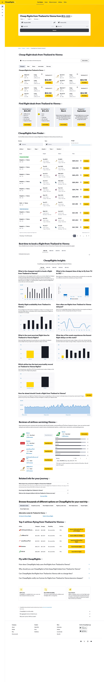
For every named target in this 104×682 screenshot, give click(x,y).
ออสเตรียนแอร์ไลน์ (30, 449)
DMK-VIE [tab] (51, 250)
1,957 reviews (29, 462)
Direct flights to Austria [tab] (48, 505)
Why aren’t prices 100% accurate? (55, 616)
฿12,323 (65, 16)
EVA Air (28, 433)
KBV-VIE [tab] (64, 250)
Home (19, 48)
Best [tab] (28, 66)
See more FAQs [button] (43, 496)
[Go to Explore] (2, 15)
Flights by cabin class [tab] (61, 505)
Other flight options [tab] (73, 505)
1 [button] (74, 236)
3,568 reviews (29, 445)
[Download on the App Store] (83, 631)
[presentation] (71, 16)
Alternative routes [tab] (24, 505)
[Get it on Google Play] (83, 627)
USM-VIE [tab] (58, 250)
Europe (23, 48)
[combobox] (23, 19)
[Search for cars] (2, 12)
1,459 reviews (29, 437)
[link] (27, 124)
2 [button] (77, 236)
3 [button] (80, 236)
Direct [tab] (33, 66)
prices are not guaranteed (47, 607)
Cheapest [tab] (22, 66)
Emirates (28, 441)
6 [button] (86, 236)
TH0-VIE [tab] (42, 267)
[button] (2, 2)
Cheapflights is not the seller (55, 611)
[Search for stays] (2, 9)
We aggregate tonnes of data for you (55, 614)
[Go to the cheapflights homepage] (10, 2)
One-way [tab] (48, 66)
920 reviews (29, 453)
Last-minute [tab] (40, 66)
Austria (28, 48)
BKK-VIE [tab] (45, 250)
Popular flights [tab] (84, 505)
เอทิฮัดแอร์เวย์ (29, 466)
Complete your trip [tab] (35, 505)
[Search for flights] (2, 6)
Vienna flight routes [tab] (24, 508)
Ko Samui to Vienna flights (25, 516)
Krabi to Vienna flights (48, 516)
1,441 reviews (29, 470)
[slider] (91, 145)
